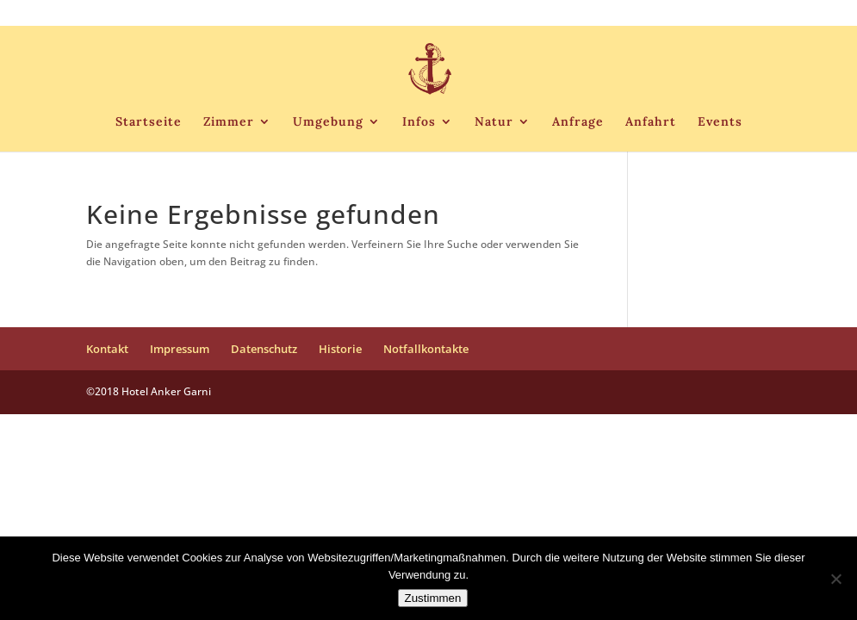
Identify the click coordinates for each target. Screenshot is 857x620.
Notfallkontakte (732, 14)
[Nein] (835, 578)
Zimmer (228, 122)
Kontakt (452, 14)
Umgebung (328, 122)
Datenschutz (591, 14)
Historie (658, 14)
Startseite (148, 122)
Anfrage (578, 122)
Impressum (515, 14)
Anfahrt (650, 122)
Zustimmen (433, 598)
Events (720, 122)
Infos (419, 122)
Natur (494, 122)
